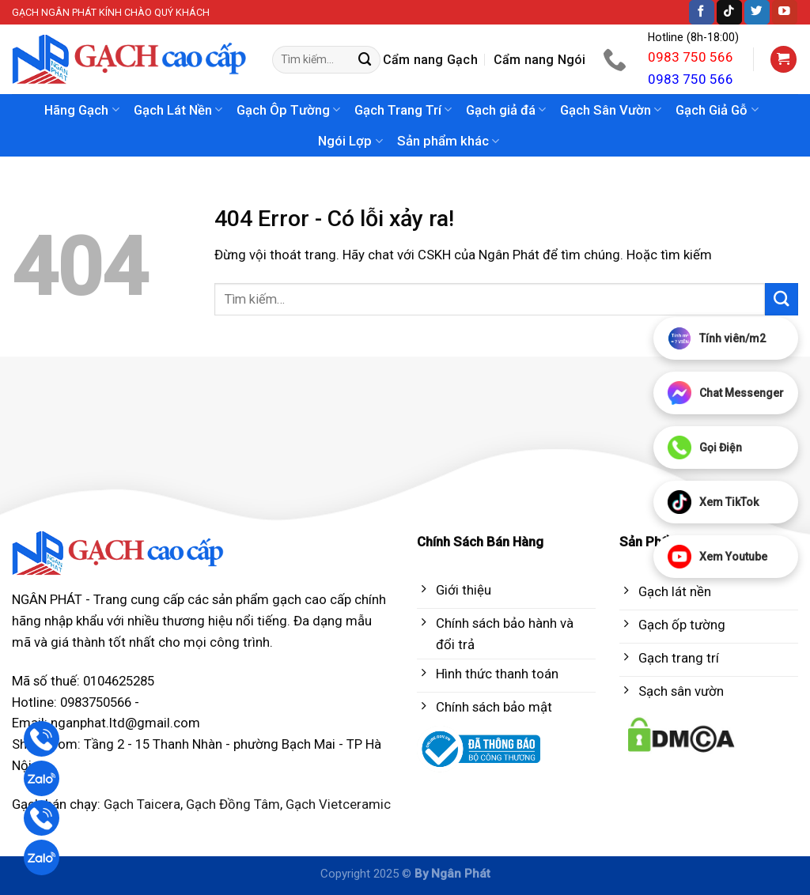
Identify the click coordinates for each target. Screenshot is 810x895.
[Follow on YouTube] (784, 12)
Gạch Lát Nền (178, 110)
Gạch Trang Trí (403, 110)
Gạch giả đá (506, 110)
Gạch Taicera (142, 804)
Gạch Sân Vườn (610, 110)
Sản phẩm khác (448, 141)
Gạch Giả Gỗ (717, 110)
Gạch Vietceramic (338, 804)
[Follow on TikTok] (729, 12)
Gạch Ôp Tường (288, 110)
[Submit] (365, 60)
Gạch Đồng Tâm (233, 804)
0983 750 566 (690, 57)
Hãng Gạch (81, 110)
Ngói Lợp (350, 141)
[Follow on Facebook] (701, 12)
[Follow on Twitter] (757, 12)
